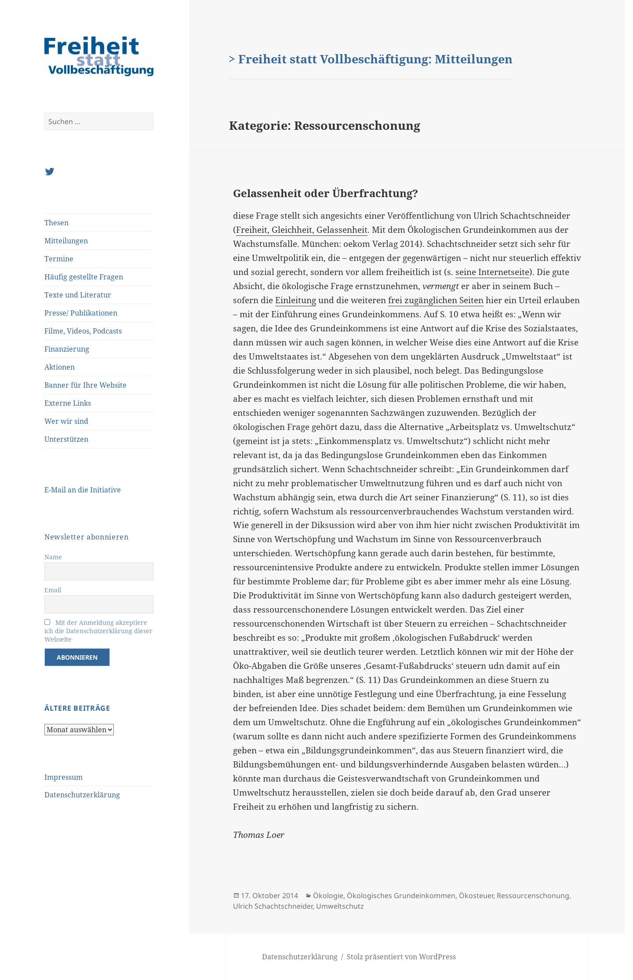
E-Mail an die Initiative (82, 490)
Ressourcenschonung (533, 895)
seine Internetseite (492, 272)
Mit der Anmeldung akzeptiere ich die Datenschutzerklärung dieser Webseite (98, 630)
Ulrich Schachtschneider (273, 906)
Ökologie (328, 895)
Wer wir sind (66, 421)
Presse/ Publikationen (80, 313)
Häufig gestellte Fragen (83, 277)
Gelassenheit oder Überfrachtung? (325, 193)
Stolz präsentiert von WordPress (401, 957)
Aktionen (59, 367)
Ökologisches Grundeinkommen (401, 895)
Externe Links (67, 403)
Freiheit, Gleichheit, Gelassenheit (301, 229)
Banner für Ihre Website (85, 385)
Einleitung (295, 300)
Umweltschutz (340, 906)
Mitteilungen (66, 241)
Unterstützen (66, 439)
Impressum (63, 777)
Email (52, 590)
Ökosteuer (476, 895)
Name (53, 557)
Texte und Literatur (77, 295)
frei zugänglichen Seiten (436, 300)
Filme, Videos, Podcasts (83, 331)
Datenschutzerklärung (82, 795)
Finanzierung (66, 349)
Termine (58, 259)
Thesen (56, 223)
